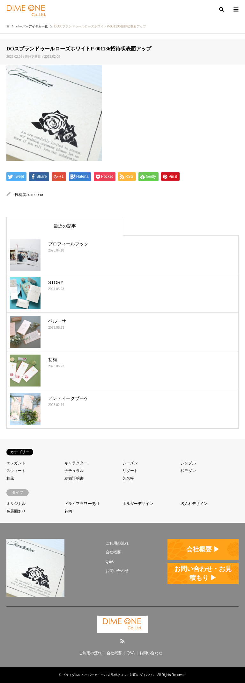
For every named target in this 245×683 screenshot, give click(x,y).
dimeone (35, 194)
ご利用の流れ (117, 543)
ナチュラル (74, 471)
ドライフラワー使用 (81, 503)
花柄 (68, 511)
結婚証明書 (74, 478)
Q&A (110, 561)
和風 (10, 478)
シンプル (188, 463)
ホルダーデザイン (137, 503)
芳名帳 (128, 478)
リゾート (130, 471)
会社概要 (113, 552)
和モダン (188, 471)
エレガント (16, 463)
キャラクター (75, 463)
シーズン (130, 463)
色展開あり (16, 511)
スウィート (16, 471)
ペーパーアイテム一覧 (32, 26)
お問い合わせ (117, 570)
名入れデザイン (194, 503)
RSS (122, 641)
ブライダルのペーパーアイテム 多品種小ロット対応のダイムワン (109, 675)
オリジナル (16, 503)
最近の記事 (65, 226)
